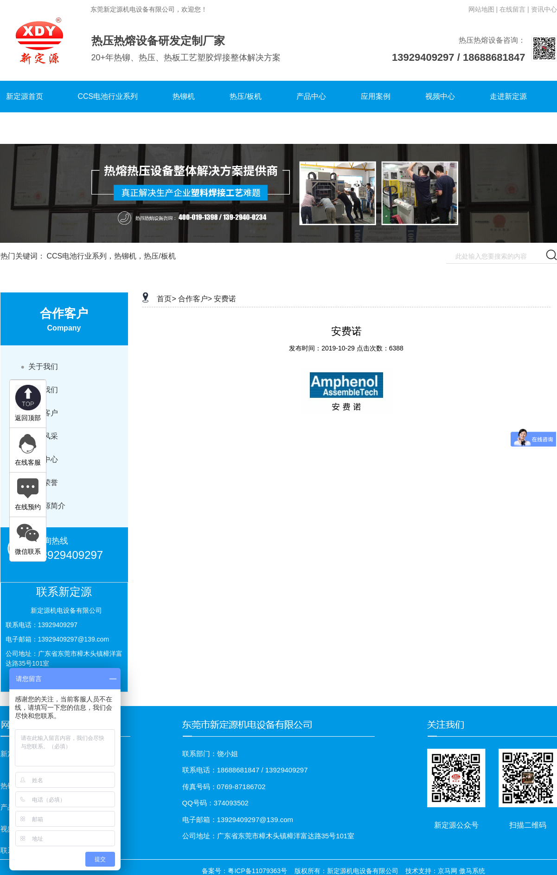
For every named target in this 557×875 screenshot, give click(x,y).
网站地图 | (483, 9)
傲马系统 (472, 871)
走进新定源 (508, 96)
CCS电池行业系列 (108, 96)
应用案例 (376, 96)
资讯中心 (544, 9)
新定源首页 (24, 96)
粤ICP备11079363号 (257, 871)
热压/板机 (245, 96)
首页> (166, 299)
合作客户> (195, 299)
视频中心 (440, 96)
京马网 (447, 871)
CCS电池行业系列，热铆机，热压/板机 (110, 256)
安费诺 (225, 299)
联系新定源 (24, 128)
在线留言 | (514, 9)
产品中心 (311, 96)
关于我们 (39, 366)
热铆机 (184, 96)
